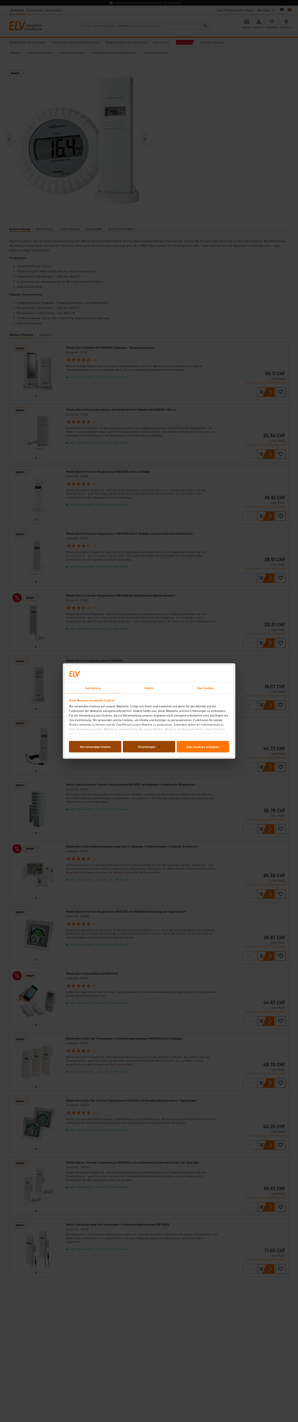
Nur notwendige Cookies (95, 746)
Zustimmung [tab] (93, 688)
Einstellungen (149, 746)
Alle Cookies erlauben (202, 746)
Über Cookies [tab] (205, 688)
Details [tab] (149, 688)
